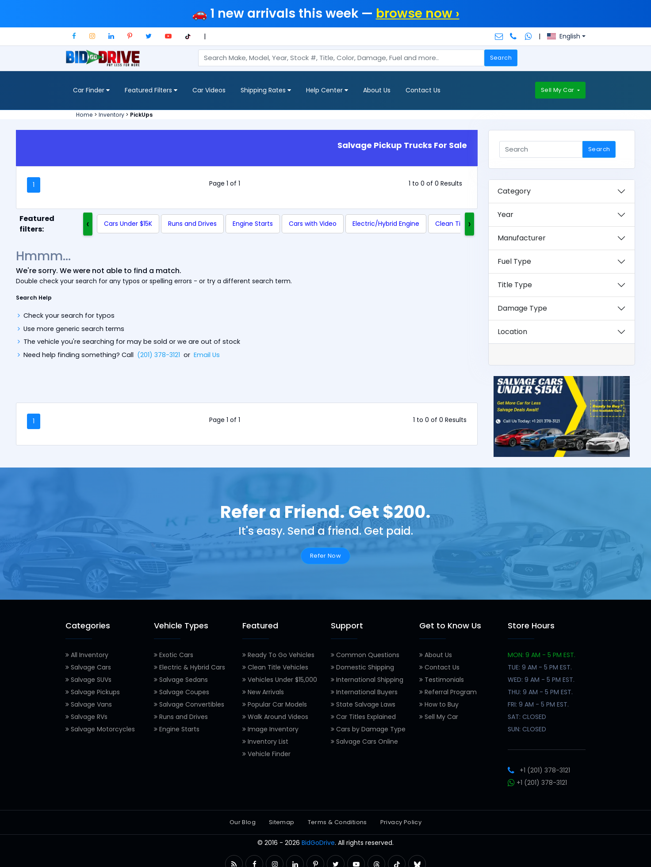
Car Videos (209, 90)
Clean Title (451, 223)
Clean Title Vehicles (275, 667)
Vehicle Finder (266, 753)
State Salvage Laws (363, 704)
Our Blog (243, 822)
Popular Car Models (274, 704)
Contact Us (423, 90)
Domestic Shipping (362, 667)
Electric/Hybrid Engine (385, 223)
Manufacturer (522, 238)
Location (512, 332)
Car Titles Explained (363, 716)
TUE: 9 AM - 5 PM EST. (540, 667)
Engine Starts (253, 223)
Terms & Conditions (337, 822)
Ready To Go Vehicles (278, 654)
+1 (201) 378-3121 (539, 770)
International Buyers (364, 692)
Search (501, 57)
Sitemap (282, 822)
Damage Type (522, 308)
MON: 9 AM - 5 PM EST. (541, 654)
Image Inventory (270, 729)
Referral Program (448, 692)
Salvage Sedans (181, 679)
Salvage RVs (86, 716)
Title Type (515, 285)
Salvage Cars (88, 667)
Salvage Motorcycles (100, 729)
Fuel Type (514, 261)
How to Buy (439, 704)
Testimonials (441, 679)
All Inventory (86, 654)
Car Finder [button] (91, 90)
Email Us (207, 354)
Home (84, 114)
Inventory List (265, 741)
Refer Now (325, 555)
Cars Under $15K (128, 223)
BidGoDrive (318, 842)
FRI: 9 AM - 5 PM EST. (538, 704)
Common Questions (365, 654)
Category (514, 191)
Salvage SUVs (88, 679)
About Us (377, 90)
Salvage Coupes (181, 692)
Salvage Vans (88, 704)
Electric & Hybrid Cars (189, 667)
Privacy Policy (400, 822)
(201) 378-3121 (158, 354)
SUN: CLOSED (527, 729)
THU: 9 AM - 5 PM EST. (540, 692)
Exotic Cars (173, 654)
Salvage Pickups (92, 692)
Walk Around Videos (275, 716)
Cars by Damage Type (368, 729)
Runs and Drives (192, 223)
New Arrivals (263, 692)
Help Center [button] (327, 90)
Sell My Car (558, 90)
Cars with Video (313, 223)
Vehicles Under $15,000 (279, 679)
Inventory (111, 114)
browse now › (418, 13)
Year (505, 214)
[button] (74, 36)
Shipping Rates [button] (266, 90)
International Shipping (367, 679)
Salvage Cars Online (364, 741)
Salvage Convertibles (189, 704)
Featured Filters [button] (151, 90)
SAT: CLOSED (527, 716)
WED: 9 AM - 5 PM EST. (541, 679)
